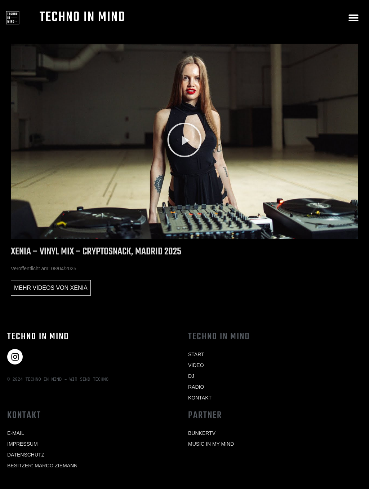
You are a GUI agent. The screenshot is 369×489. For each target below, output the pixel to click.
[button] (354, 17)
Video (196, 365)
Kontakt (200, 398)
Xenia (79, 288)
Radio (196, 387)
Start (196, 354)
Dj (191, 376)
